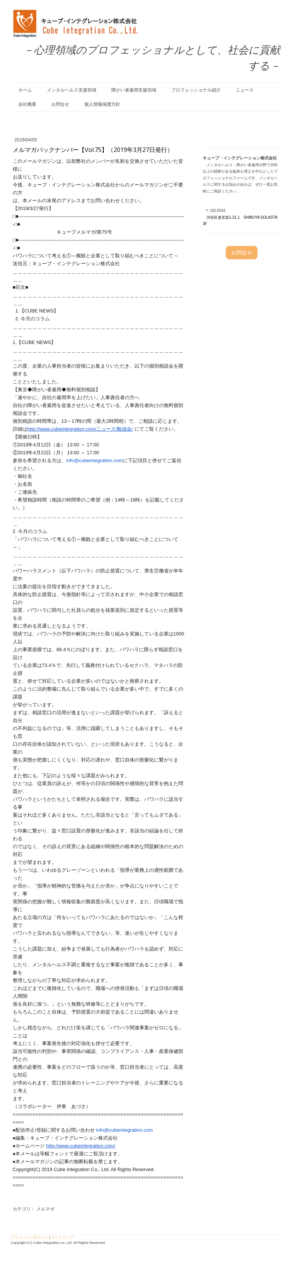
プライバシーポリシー (29, 1237)
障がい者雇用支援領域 (133, 90)
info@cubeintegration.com (94, 460)
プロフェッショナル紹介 (196, 90)
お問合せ (60, 104)
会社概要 (27, 104)
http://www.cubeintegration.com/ (80, 1146)
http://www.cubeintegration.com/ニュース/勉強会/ (80, 429)
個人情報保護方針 (102, 104)
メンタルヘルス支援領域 (71, 90)
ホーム (25, 90)
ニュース (245, 90)
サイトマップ (62, 1237)
